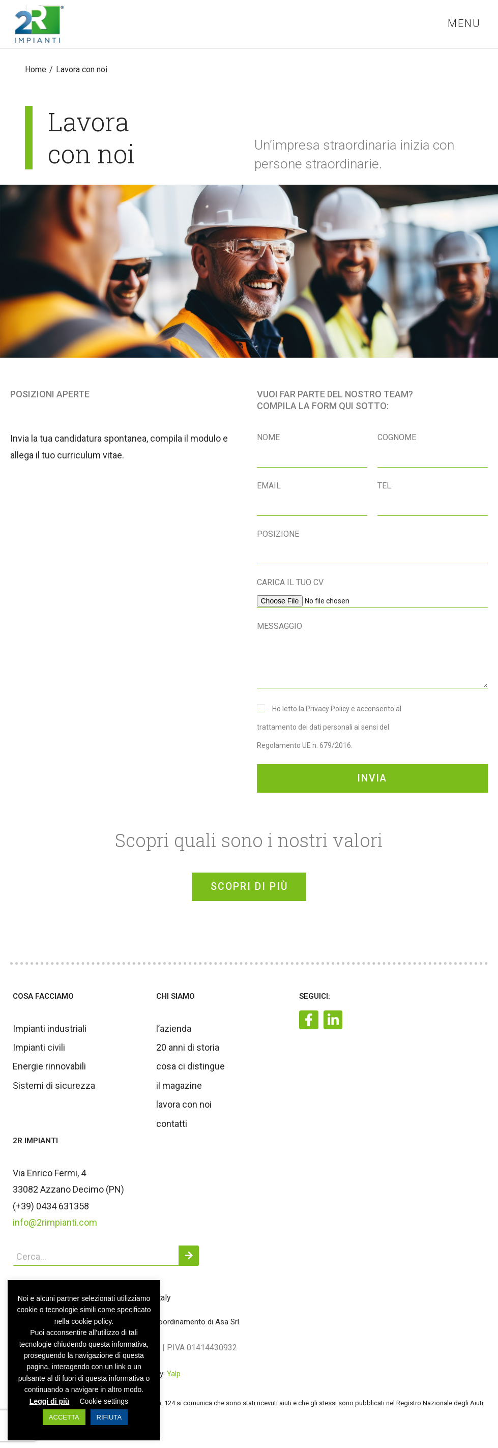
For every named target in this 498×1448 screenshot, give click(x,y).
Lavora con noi (81, 70)
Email (269, 486)
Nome (268, 438)
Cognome (396, 438)
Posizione (278, 534)
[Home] (35, 70)
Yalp (174, 1378)
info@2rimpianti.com (55, 1227)
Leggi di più (50, 1401)
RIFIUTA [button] (109, 1417)
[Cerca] (189, 1261)
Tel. (385, 486)
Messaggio (279, 626)
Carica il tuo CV (290, 583)
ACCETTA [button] (64, 1417)
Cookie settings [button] (103, 1401)
